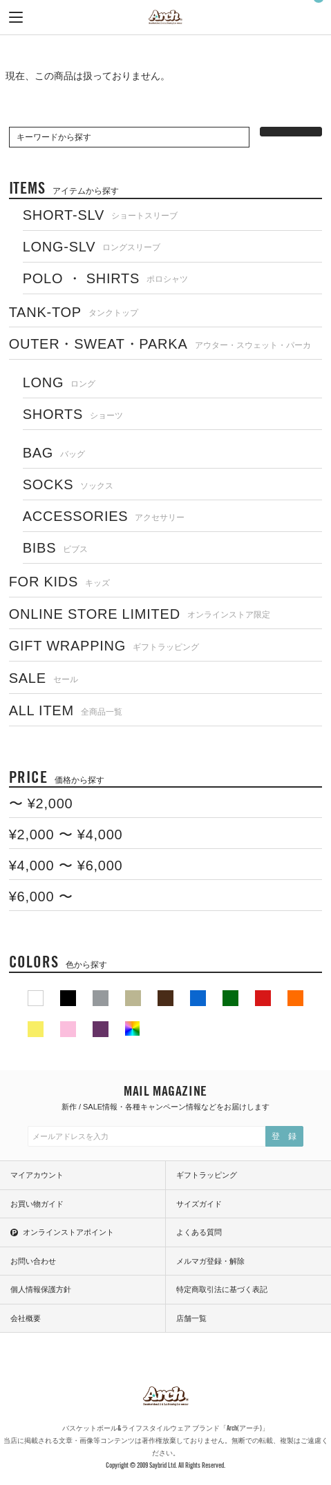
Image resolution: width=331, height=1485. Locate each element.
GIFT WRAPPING (104, 645)
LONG (59, 382)
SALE (43, 678)
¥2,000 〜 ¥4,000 (66, 834)
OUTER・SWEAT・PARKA (160, 343)
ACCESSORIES (104, 516)
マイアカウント (37, 1175)
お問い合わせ (33, 1261)
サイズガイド (199, 1204)
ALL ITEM (65, 710)
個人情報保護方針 (40, 1289)
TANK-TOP (73, 312)
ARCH (165, 18)
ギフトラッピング (206, 1175)
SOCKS (68, 484)
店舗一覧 (191, 1318)
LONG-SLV (92, 246)
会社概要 (25, 1318)
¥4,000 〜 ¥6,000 (66, 865)
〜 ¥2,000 (41, 803)
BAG (54, 452)
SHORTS (73, 414)
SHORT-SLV (100, 215)
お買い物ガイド (37, 1204)
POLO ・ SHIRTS (106, 278)
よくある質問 (199, 1232)
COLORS (58, 961)
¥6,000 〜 (41, 896)
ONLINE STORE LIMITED (139, 614)
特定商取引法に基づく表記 (221, 1289)
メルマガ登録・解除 (210, 1261)
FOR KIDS (60, 581)
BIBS (55, 547)
